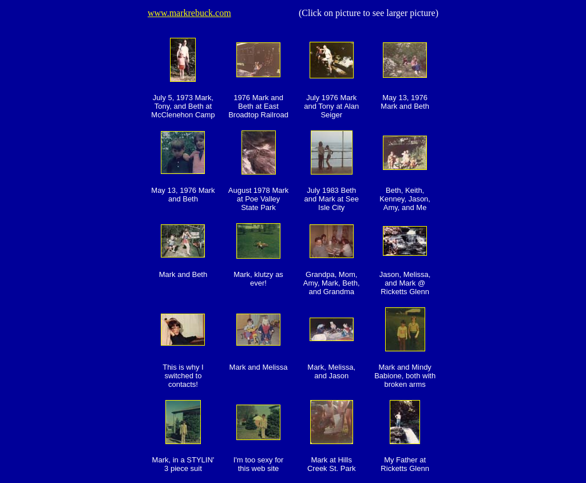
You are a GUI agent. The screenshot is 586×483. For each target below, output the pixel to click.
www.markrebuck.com (189, 13)
